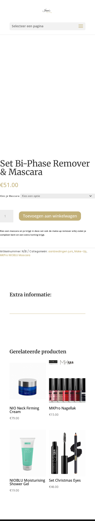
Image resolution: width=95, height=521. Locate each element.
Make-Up (80, 251)
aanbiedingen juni (60, 251)
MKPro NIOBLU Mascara (15, 255)
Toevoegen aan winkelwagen (50, 216)
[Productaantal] (6, 216)
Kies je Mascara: (10, 196)
